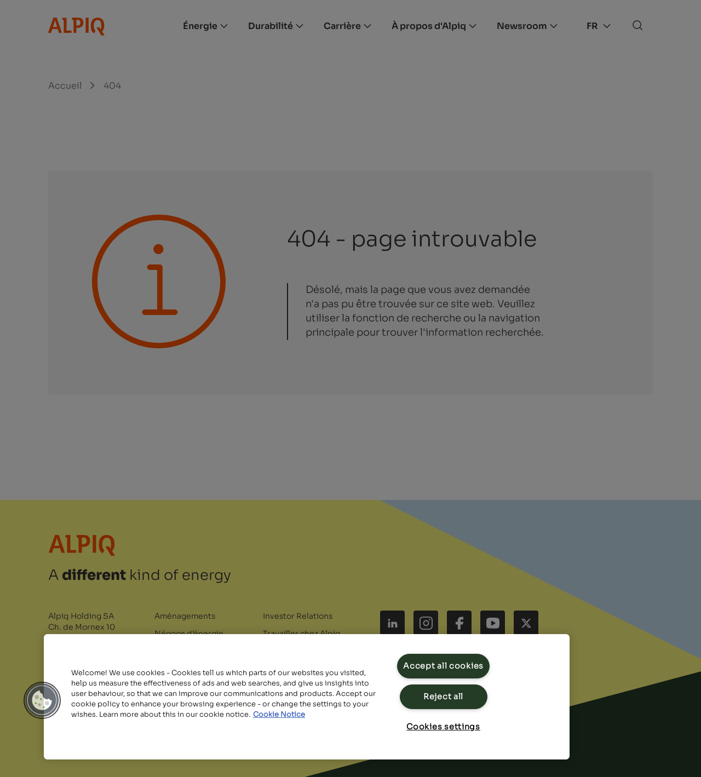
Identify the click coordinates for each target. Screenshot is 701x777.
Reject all (443, 696)
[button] (42, 700)
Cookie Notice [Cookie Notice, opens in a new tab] (279, 714)
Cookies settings (443, 727)
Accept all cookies (443, 666)
